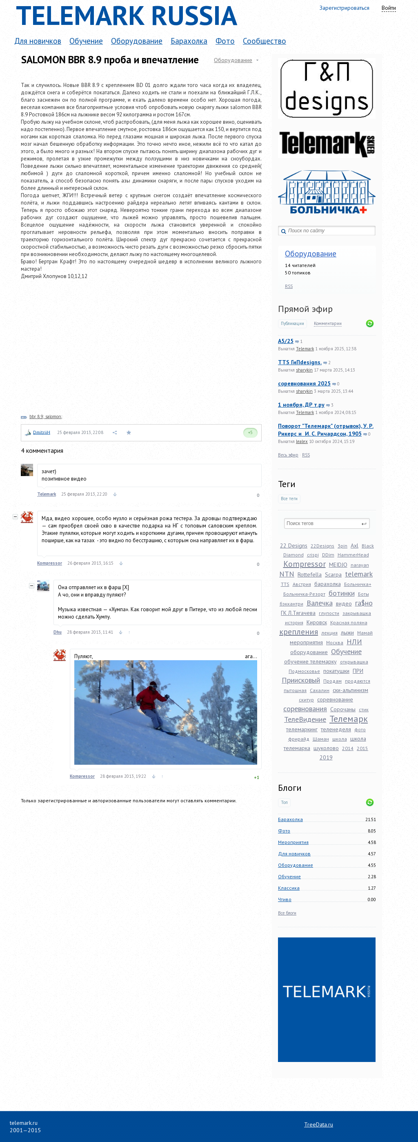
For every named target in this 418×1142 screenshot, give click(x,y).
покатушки (336, 671)
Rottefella (310, 574)
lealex (302, 441)
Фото (225, 41)
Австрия (302, 584)
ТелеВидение (305, 719)
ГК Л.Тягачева (298, 613)
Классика (289, 888)
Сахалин (319, 690)
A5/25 (285, 341)
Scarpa (333, 574)
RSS (289, 286)
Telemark (305, 349)
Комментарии (328, 323)
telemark (359, 574)
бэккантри (291, 604)
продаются (357, 681)
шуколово (326, 748)
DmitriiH (41, 432)
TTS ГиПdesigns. (300, 362)
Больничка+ (357, 584)
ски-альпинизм (350, 690)
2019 (326, 757)
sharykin (304, 370)
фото (360, 729)
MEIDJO (338, 564)
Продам (332, 681)
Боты (363, 594)
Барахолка (189, 41)
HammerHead (353, 555)
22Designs (322, 546)
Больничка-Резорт (304, 594)
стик (364, 709)
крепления (298, 631)
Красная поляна (348, 622)
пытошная (295, 690)
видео (344, 603)
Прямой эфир (305, 308)
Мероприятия (293, 842)
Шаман (321, 739)
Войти (389, 7)
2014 (348, 748)
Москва (334, 642)
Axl (354, 545)
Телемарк (348, 718)
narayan (360, 565)
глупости (329, 613)
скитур (306, 700)
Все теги (289, 498)
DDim (328, 555)
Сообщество (264, 41)
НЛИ (354, 641)
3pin (342, 546)
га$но (364, 603)
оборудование (309, 652)
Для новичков (37, 41)
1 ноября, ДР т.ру (301, 404)
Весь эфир (288, 455)
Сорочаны (343, 709)
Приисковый (301, 680)
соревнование (335, 699)
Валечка (320, 603)
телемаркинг (302, 729)
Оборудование (136, 41)
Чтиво (284, 899)
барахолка (327, 584)
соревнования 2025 (304, 383)
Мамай (365, 633)
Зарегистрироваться (344, 7)
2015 (362, 748)
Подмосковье (304, 671)
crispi (313, 555)
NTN (286, 574)
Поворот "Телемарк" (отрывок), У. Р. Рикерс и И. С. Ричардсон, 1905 (326, 429)
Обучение (86, 41)
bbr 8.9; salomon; (45, 416)
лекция (329, 633)
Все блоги (287, 913)
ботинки (342, 593)
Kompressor (304, 564)
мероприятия (306, 642)
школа (339, 739)
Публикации (292, 323)
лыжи (347, 632)
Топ (284, 802)
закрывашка (356, 613)
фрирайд (298, 739)
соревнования (305, 708)
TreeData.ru (318, 1124)
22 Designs (293, 545)
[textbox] (327, 523)
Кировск (317, 622)
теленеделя (336, 729)
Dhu (57, 632)
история (294, 622)
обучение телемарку (310, 661)
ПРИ (358, 671)
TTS (285, 584)
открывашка (354, 662)
